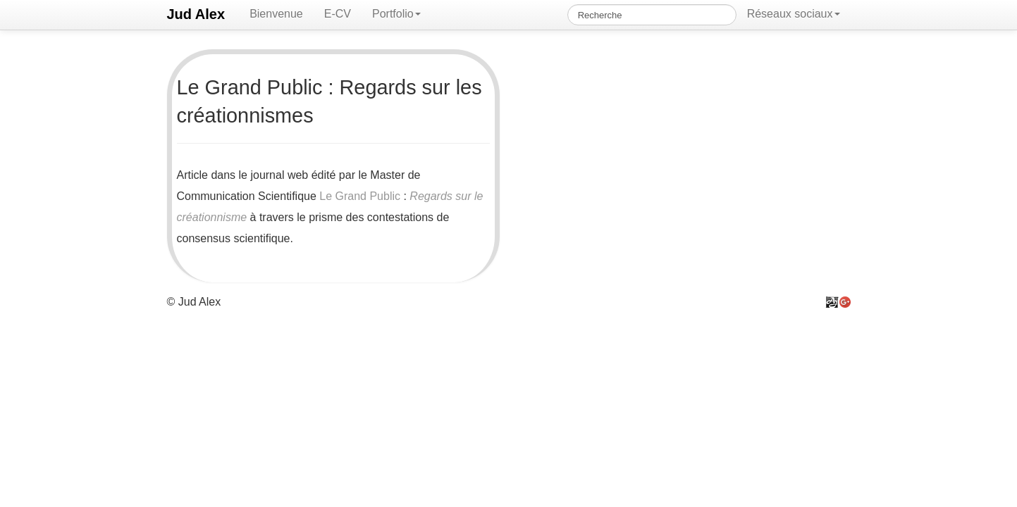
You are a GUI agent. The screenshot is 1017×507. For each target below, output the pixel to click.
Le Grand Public (359, 196)
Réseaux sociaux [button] (793, 14)
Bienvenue (276, 14)
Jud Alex (196, 14)
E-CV (337, 14)
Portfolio (396, 14)
